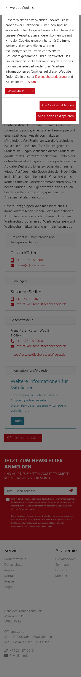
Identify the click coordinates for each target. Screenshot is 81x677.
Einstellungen (16, 90)
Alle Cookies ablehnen (57, 105)
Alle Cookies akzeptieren (56, 116)
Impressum (28, 82)
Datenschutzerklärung (51, 77)
